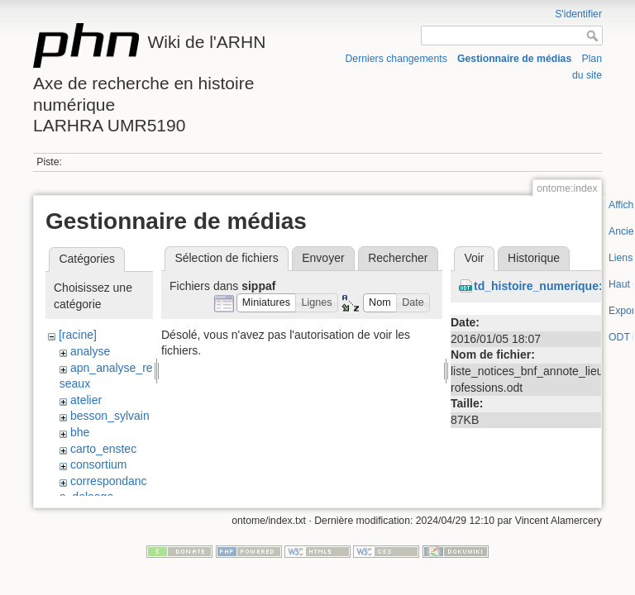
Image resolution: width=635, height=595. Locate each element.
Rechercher (397, 257)
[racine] (78, 334)
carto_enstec (103, 448)
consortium (98, 464)
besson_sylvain (110, 415)
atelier (86, 400)
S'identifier (578, 14)
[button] (266, 302)
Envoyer (323, 257)
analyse (90, 351)
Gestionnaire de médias (514, 58)
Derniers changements (396, 58)
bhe (79, 432)
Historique (534, 257)
